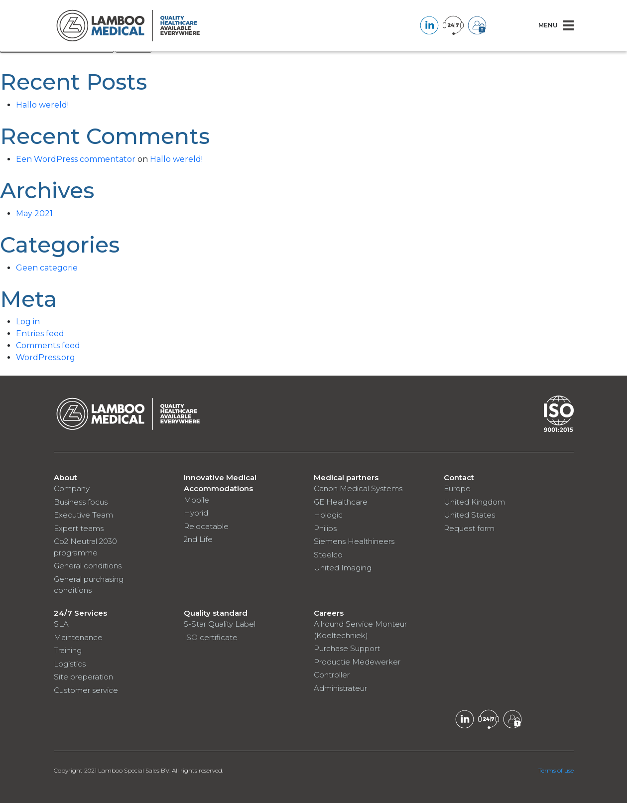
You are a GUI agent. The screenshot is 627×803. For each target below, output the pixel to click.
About (65, 477)
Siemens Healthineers (354, 541)
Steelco (328, 554)
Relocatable (206, 526)
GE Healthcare (341, 502)
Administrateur (340, 688)
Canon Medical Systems (358, 488)
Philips (325, 528)
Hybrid (196, 513)
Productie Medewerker (357, 662)
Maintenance (78, 637)
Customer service (86, 690)
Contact (459, 477)
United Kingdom (474, 502)
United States (469, 515)
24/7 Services (80, 613)
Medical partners (346, 477)
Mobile (196, 500)
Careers (329, 613)
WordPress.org (45, 357)
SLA (61, 624)
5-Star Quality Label (219, 624)
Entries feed (40, 333)
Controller (332, 674)
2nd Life (198, 539)
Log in (28, 321)
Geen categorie (47, 267)
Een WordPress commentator (75, 159)
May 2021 (34, 213)
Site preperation (83, 676)
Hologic (328, 515)
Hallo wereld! (42, 105)
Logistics (70, 664)
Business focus (81, 502)
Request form (469, 528)
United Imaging (343, 567)
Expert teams (79, 528)
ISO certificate (211, 637)
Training (68, 650)
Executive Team (83, 515)
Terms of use (556, 770)
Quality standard (216, 613)
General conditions (88, 565)
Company (72, 488)
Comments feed (48, 345)
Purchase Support (347, 648)
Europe (457, 488)
